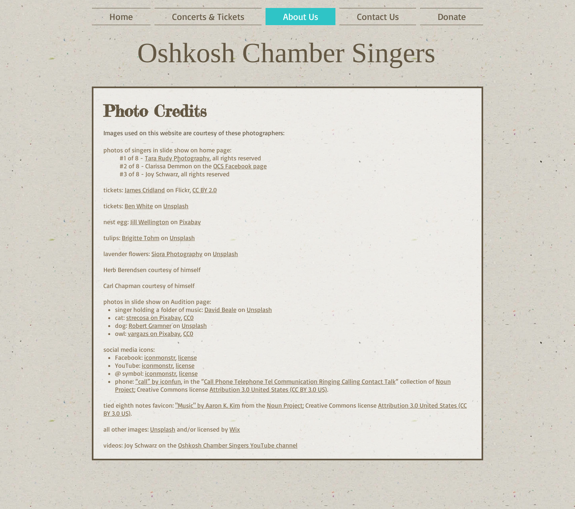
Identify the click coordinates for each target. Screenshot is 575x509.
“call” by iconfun (158, 381)
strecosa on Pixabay (153, 318)
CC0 (189, 318)
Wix (235, 429)
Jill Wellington (149, 222)
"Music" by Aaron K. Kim (207, 405)
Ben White (139, 206)
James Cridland (145, 190)
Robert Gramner (150, 325)
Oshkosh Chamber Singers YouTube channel (237, 445)
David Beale (220, 310)
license (187, 357)
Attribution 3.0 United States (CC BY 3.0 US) (268, 389)
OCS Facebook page (240, 166)
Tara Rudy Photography (177, 158)
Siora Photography (176, 254)
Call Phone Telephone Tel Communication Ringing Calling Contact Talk (300, 381)
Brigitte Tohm (140, 238)
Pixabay (190, 222)
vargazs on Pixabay (154, 333)
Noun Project (285, 405)
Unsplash (175, 206)
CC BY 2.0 (204, 190)
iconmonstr (159, 357)
